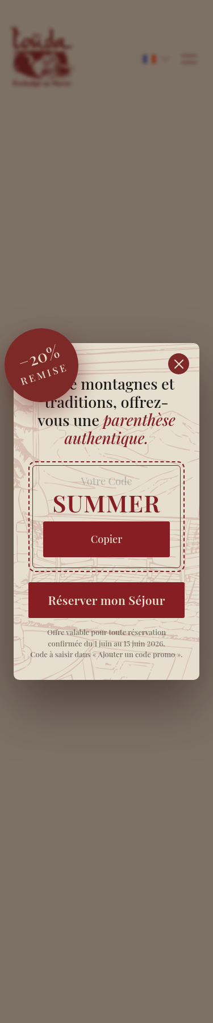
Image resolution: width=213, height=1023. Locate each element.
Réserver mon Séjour (106, 600)
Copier (107, 539)
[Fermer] (178, 363)
